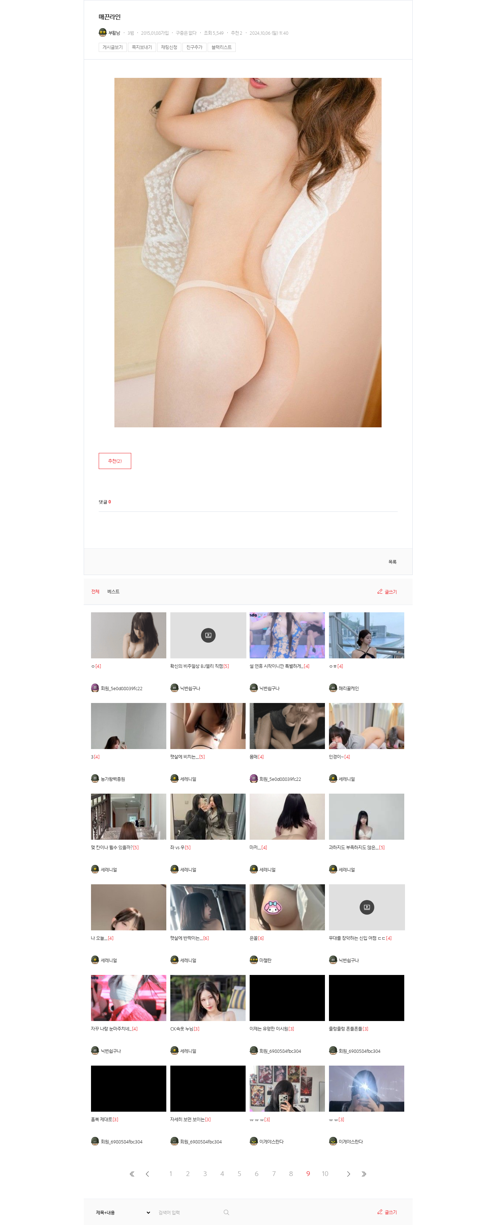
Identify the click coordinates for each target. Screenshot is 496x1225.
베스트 (113, 591)
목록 (393, 562)
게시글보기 (113, 47)
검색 (227, 1212)
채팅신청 (169, 47)
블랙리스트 (222, 47)
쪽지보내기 (142, 47)
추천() (115, 461)
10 (325, 1173)
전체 (95, 591)
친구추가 (194, 47)
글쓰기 (391, 592)
